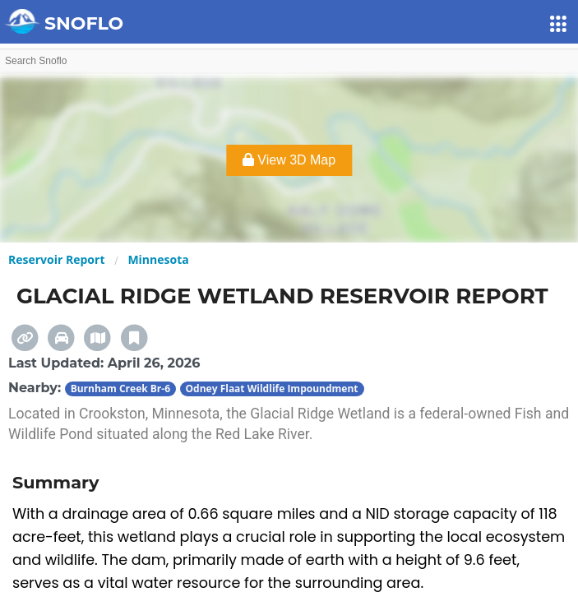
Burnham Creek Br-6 (120, 388)
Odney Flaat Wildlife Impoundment (272, 388)
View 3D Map (289, 160)
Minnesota (157, 259)
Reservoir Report (56, 259)
